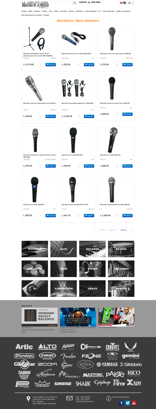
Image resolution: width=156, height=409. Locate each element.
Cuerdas (46, 15)
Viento (56, 11)
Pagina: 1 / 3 (113, 230)
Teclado (44, 11)
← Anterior (102, 230)
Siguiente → (124, 230)
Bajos (30, 11)
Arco (50, 11)
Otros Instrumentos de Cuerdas (31, 15)
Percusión (63, 11)
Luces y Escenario (108, 11)
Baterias (37, 11)
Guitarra (24, 11)
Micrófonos (79, 11)
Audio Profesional (90, 11)
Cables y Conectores (123, 11)
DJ (99, 11)
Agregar (50, 64)
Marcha (71, 11)
